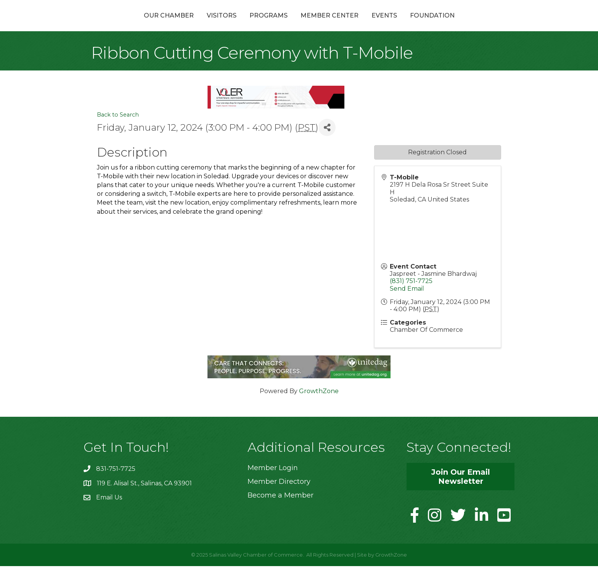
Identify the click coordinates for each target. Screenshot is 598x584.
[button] (460, 494)
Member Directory (279, 499)
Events (425, 24)
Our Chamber (128, 24)
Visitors (181, 24)
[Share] (327, 145)
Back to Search (118, 133)
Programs (228, 24)
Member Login (273, 486)
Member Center (370, 24)
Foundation (473, 24)
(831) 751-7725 (411, 299)
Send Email (407, 306)
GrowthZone (319, 409)
